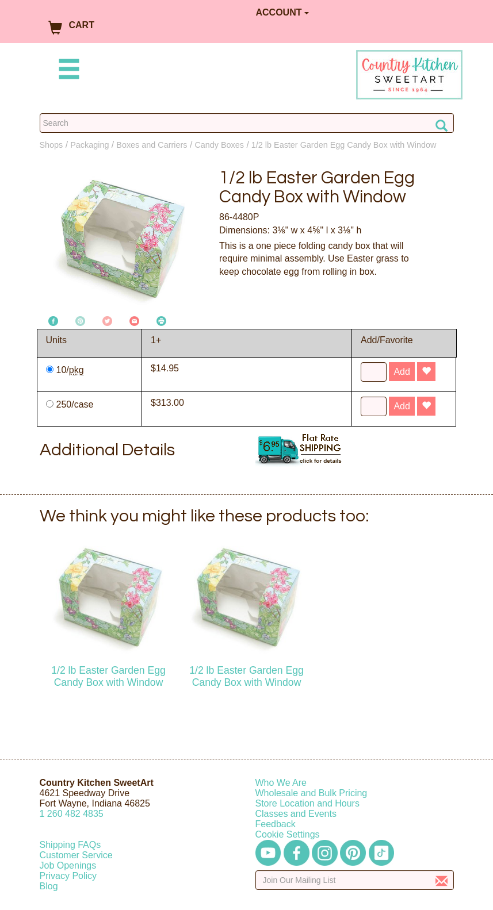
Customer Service (76, 855)
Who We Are (281, 783)
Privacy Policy (68, 876)
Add (401, 372)
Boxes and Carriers (151, 144)
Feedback (275, 824)
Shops (51, 144)
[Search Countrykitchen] (247, 123)
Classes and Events (296, 814)
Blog (49, 886)
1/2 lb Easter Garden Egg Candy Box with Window (344, 144)
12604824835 (72, 814)
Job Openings (68, 865)
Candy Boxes (219, 144)
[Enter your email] (354, 880)
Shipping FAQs (70, 845)
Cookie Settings (287, 834)
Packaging (89, 144)
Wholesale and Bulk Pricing (311, 793)
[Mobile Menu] (67, 71)
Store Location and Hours (307, 803)
